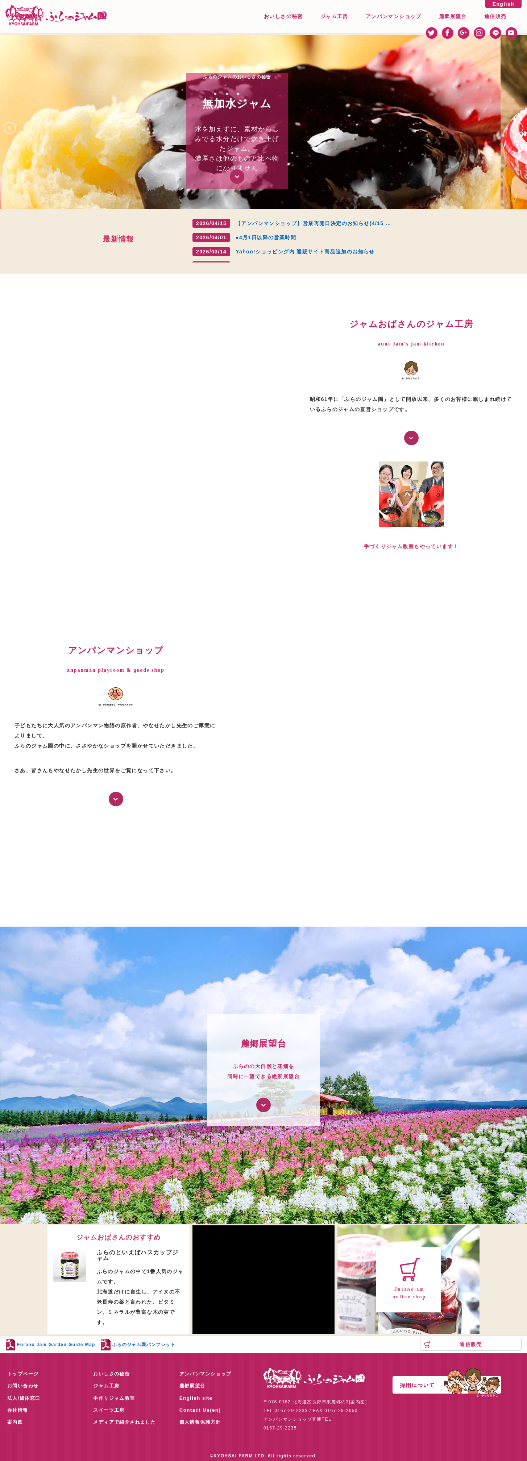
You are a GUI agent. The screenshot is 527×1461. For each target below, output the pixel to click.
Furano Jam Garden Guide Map (56, 1344)
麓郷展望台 (453, 16)
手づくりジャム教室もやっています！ (411, 546)
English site (196, 1399)
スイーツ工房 (109, 1411)
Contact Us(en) (201, 1411)
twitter (431, 33)
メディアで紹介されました (126, 1423)
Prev (15, 125)
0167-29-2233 (291, 1410)
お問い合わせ (24, 1386)
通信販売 (495, 16)
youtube (511, 33)
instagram (479, 33)
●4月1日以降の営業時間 (266, 237)
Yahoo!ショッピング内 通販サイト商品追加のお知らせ (305, 251)
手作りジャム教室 (115, 1399)
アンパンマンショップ (394, 16)
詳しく (411, 438)
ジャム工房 (334, 16)
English (503, 4)
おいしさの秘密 (283, 16)
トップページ (24, 1374)
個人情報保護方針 (201, 1423)
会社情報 (18, 1411)
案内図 (15, 1423)
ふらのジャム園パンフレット (143, 1344)
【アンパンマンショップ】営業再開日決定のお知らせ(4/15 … (313, 223)
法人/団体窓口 (25, 1399)
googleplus (463, 33)
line (495, 33)
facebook (447, 33)
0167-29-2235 (280, 1428)
